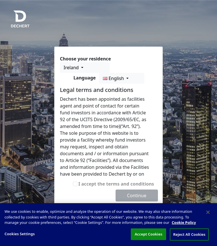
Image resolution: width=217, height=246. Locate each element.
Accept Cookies (148, 236)
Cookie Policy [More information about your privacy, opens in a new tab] (184, 225)
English (114, 78)
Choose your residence (85, 59)
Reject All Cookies (189, 236)
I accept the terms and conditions (116, 184)
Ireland (72, 67)
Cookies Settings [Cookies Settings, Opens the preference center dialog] (20, 236)
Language (84, 78)
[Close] (208, 215)
